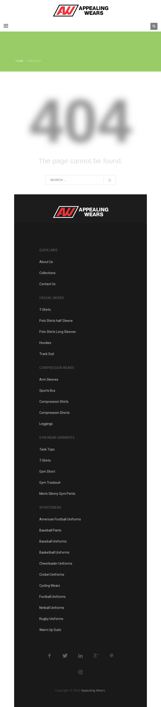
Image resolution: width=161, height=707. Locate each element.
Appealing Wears (93, 690)
